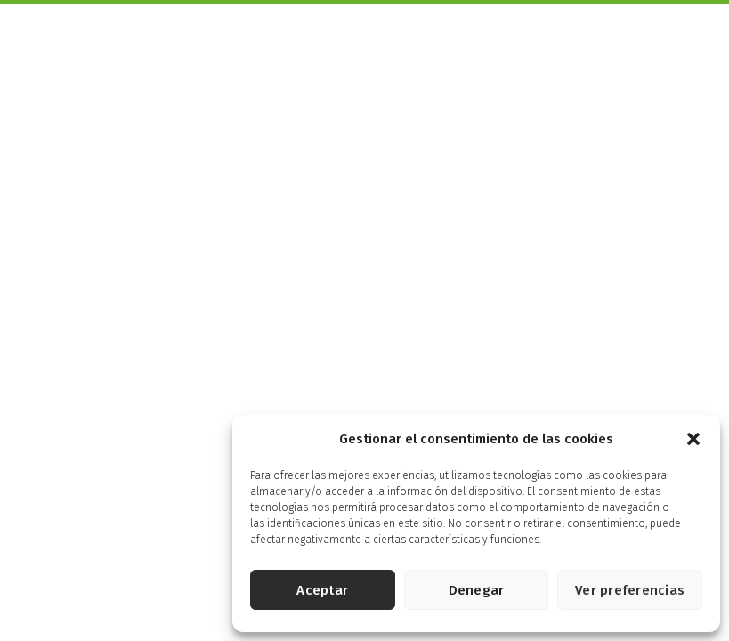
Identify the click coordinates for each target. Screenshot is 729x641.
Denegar (477, 590)
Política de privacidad (220, 474)
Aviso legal (127, 474)
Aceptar (322, 590)
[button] (693, 439)
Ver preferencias (629, 590)
